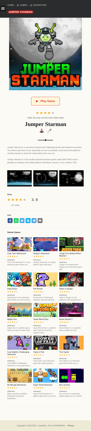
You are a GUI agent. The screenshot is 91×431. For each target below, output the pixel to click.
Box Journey (64, 385)
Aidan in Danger (66, 289)
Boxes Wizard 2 (66, 319)
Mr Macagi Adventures (16, 385)
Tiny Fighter (64, 352)
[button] (3, 8)
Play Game (45, 101)
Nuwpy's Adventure (41, 253)
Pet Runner (38, 289)
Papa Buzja (12, 289)
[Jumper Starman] (45, 54)
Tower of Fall (38, 352)
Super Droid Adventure (42, 385)
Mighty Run (12, 319)
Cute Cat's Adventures (16, 253)
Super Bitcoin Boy (40, 319)
